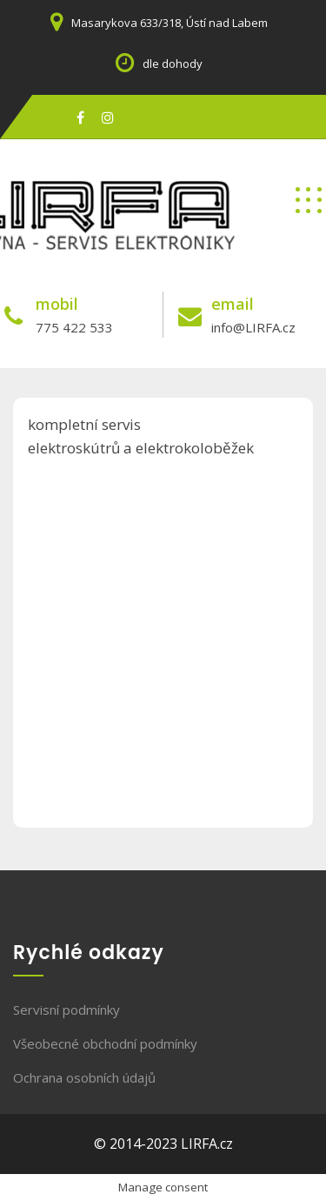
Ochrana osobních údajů (84, 1077)
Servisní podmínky (66, 1009)
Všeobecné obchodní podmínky (105, 1043)
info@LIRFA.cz (253, 327)
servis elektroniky (66, 262)
